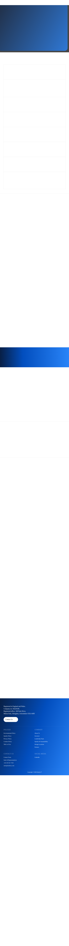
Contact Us (9, 533)
